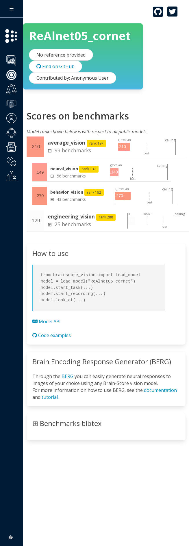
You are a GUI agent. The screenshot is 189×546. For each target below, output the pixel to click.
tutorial (50, 397)
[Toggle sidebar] (11, 8)
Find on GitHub (55, 66)
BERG (67, 376)
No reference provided (61, 55)
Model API (46, 321)
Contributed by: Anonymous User (72, 78)
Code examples (51, 335)
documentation (160, 390)
